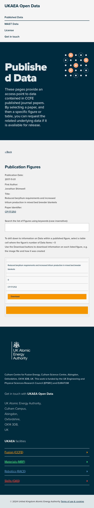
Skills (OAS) (12, 481)
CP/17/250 (10, 211)
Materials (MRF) (15, 462)
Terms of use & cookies (72, 501)
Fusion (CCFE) (14, 452)
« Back (8, 151)
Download (15, 296)
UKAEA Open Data (22, 5)
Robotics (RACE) (15, 471)
